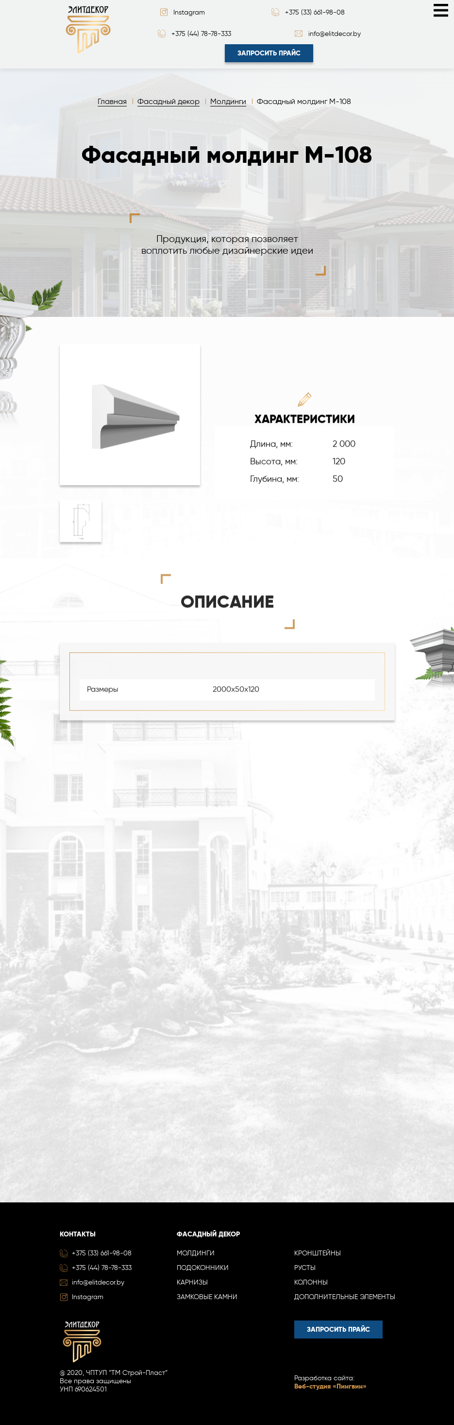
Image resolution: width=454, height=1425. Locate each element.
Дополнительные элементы (344, 1297)
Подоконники (203, 1268)
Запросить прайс (269, 53)
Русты (305, 1268)
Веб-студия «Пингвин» (330, 1386)
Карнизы (192, 1282)
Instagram (189, 12)
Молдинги (196, 1253)
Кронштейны (317, 1253)
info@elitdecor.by (334, 34)
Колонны (311, 1282)
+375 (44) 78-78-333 (201, 34)
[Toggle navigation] (441, 9)
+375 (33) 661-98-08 (315, 12)
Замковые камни (207, 1297)
